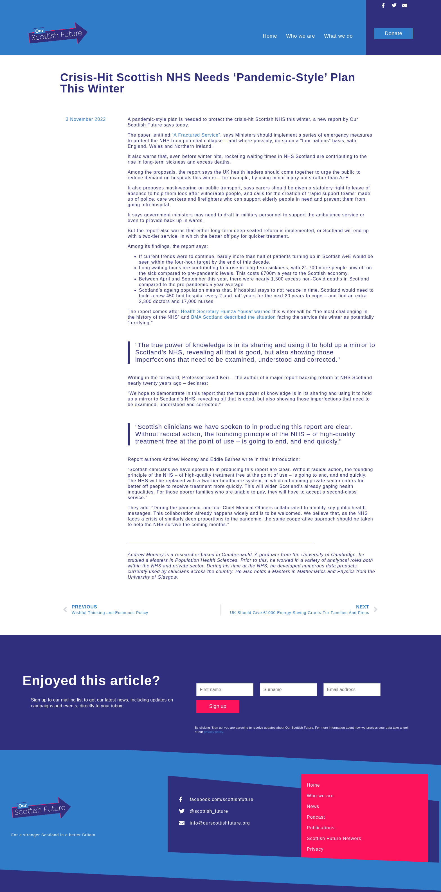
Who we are (300, 36)
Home (270, 36)
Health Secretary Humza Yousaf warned (226, 311)
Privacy (315, 849)
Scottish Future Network (334, 838)
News (313, 806)
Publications (320, 827)
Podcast (316, 817)
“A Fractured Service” (196, 135)
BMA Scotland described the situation (233, 317)
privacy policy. (214, 731)
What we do (338, 36)
